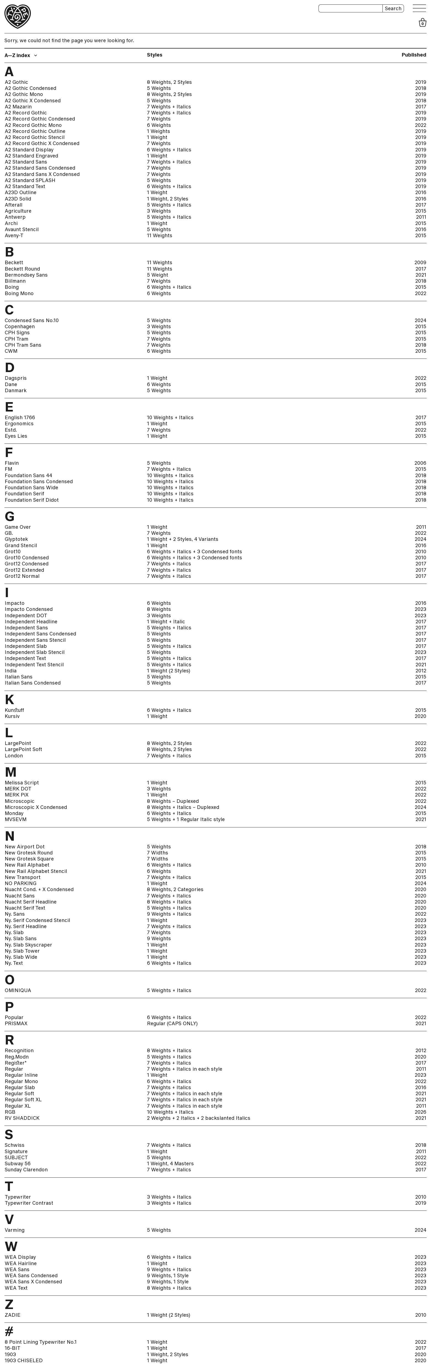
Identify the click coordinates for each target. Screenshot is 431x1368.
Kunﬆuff (14, 710)
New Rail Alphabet (27, 865)
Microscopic (19, 801)
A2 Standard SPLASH (30, 180)
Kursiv (12, 716)
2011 (421, 217)
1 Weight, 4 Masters (170, 1163)
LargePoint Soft (23, 749)
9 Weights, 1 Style (168, 1275)
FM (8, 469)
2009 (420, 262)
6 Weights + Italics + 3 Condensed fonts (194, 551)
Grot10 (13, 551)
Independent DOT (26, 615)
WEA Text (16, 1288)
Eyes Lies (16, 436)
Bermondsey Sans (26, 275)
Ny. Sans (15, 914)
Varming (15, 1230)
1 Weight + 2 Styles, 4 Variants (182, 539)
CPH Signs (17, 332)
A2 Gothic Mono (24, 94)
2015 (420, 211)
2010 (420, 551)
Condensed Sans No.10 (32, 320)
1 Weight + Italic (166, 621)
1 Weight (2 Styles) (168, 671)
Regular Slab (20, 1087)
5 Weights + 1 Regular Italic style (186, 819)
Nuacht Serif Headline (31, 902)
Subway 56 (18, 1163)
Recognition (19, 1050)
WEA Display (20, 1257)
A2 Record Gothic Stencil (35, 137)
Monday (14, 813)
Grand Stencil (21, 545)
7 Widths (157, 853)
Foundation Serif (24, 493)
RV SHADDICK (22, 1118)
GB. (9, 533)
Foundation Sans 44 (28, 475)
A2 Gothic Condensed (30, 88)
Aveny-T (14, 235)
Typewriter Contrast (29, 1203)
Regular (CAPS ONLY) (172, 1023)
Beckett (14, 262)
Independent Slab (26, 646)
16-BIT (12, 1348)
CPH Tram (16, 339)
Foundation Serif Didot (32, 500)
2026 (420, 1112)
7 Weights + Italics (169, 106)
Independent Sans (26, 627)
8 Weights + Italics (169, 902)
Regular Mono (21, 1081)
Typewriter (18, 1197)
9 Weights (159, 938)
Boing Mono (19, 293)
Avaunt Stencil (22, 229)
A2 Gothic (16, 82)
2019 (420, 82)
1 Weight (157, 137)
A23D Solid (18, 199)
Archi (11, 223)
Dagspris (16, 378)
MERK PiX (16, 795)
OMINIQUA (18, 990)
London (14, 755)
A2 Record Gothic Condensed (40, 119)
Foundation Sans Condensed (39, 481)
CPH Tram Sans (23, 345)
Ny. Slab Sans (21, 938)
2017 (421, 106)
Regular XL (18, 1106)
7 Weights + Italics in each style (184, 1069)
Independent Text (25, 658)
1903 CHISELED (24, 1360)
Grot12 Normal (22, 576)
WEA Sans (17, 1269)
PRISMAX (16, 1023)
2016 (420, 192)
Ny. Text (14, 963)
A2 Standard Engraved (31, 156)
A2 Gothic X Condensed (33, 100)
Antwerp (15, 217)
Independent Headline (31, 621)
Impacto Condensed (29, 609)
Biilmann (15, 281)
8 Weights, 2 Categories (175, 889)
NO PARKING (20, 883)
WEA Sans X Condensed (33, 1281)
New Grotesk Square (29, 859)
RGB (10, 1112)
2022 (420, 125)
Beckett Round (22, 269)
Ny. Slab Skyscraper (28, 945)
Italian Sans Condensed (33, 683)
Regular (14, 1069)
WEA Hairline (21, 1263)
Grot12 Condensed (27, 564)
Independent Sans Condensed (40, 634)
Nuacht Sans (20, 896)
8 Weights (159, 609)
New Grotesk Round (29, 853)
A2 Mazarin (18, 106)
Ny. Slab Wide (21, 957)
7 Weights (159, 119)
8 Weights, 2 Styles (169, 82)
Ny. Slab (14, 932)
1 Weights (158, 131)
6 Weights (159, 125)
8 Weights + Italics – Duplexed (183, 807)
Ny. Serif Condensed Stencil (37, 920)
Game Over (18, 527)
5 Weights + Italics (169, 205)
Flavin (12, 463)
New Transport (23, 877)
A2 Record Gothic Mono (33, 125)
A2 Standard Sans (26, 162)
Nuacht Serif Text (25, 908)
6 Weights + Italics (169, 150)
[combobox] (21, 55)
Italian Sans (19, 677)
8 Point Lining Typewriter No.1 (41, 1342)
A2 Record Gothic (26, 113)
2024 (420, 320)
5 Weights (159, 88)
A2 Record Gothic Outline (35, 131)
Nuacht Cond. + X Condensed (39, 889)
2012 (421, 671)
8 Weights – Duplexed (173, 801)
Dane (11, 384)
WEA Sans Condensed (31, 1275)
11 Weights (159, 235)
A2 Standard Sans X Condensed (42, 174)
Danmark (15, 390)
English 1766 (20, 417)
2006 (420, 463)
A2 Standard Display (29, 150)
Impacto (15, 603)
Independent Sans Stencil (35, 640)
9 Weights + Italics (169, 914)
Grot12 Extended (24, 570)
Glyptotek (16, 539)
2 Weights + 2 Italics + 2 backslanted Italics (198, 1118)
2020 (420, 716)
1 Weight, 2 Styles (167, 199)
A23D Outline (20, 192)
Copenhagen (20, 326)
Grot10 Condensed (27, 557)
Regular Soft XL (23, 1099)
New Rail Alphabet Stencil (36, 871)
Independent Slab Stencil (35, 652)
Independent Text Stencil (34, 664)
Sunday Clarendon (26, 1169)
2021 (421, 275)
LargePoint (18, 743)
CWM (11, 351)
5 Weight (157, 275)
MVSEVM (15, 819)
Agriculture (18, 211)
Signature (16, 1151)
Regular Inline (21, 1075)
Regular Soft (19, 1093)
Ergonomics (19, 423)
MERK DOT (18, 789)
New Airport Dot (25, 846)
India (11, 671)
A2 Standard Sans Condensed (40, 168)
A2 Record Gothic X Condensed (42, 143)
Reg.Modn (17, 1057)
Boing (12, 287)
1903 (10, 1354)
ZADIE (12, 1315)
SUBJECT (16, 1157)
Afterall (13, 205)
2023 (420, 609)
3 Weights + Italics (169, 1197)
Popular (14, 1017)
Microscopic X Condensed (36, 807)
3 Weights (159, 211)
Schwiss (15, 1145)
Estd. (11, 430)
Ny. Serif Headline (26, 926)
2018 (420, 88)
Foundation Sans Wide (31, 487)
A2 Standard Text (25, 186)
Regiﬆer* (16, 1063)
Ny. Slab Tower (22, 951)
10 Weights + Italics (170, 417)
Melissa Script (22, 782)
